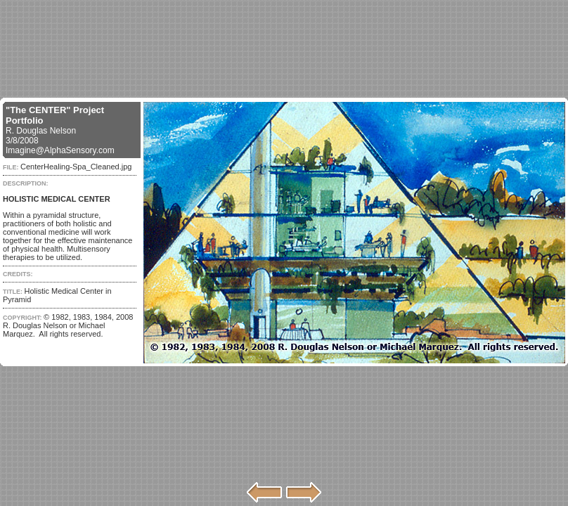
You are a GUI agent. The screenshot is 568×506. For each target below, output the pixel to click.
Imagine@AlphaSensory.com (60, 150)
